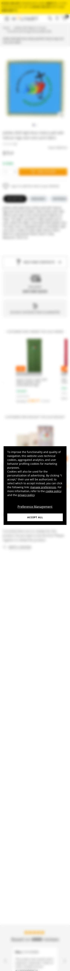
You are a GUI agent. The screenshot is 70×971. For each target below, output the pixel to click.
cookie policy (53, 491)
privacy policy (26, 495)
